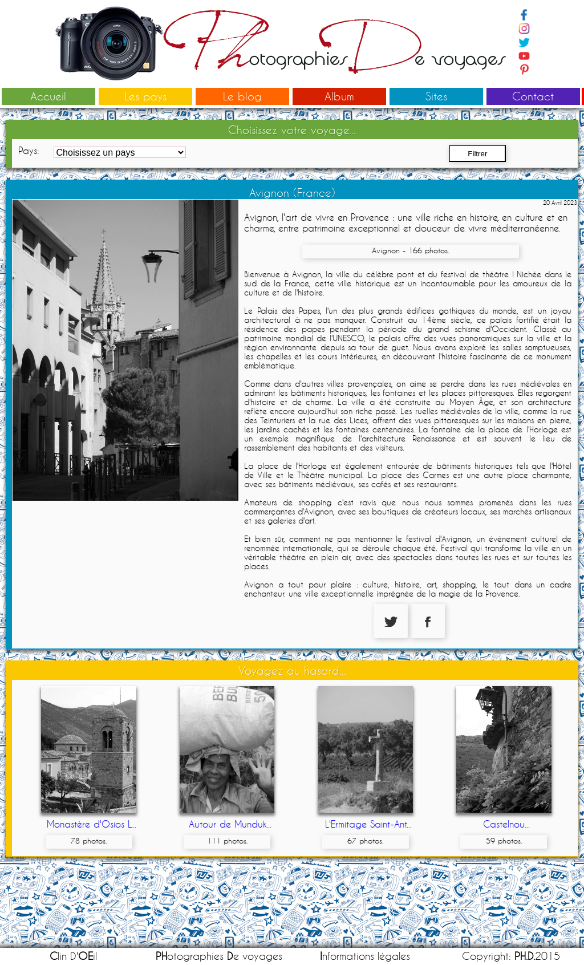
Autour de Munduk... (230, 823)
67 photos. (365, 840)
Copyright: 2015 (511, 956)
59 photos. (504, 840)
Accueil (48, 96)
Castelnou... (506, 823)
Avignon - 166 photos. (410, 250)
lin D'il (73, 956)
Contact (533, 96)
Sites (436, 96)
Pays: (28, 150)
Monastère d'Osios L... (91, 823)
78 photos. (89, 840)
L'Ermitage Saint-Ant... (368, 823)
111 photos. (227, 840)
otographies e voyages (219, 956)
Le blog (242, 96)
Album (339, 96)
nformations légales (365, 956)
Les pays (145, 96)
